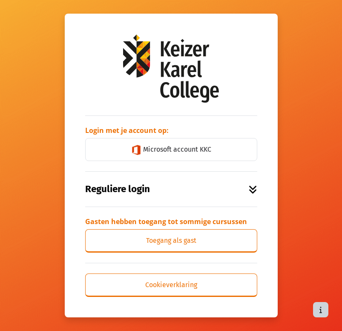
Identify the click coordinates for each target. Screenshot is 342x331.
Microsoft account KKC (171, 150)
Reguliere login (171, 189)
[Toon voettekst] (320, 309)
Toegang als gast (171, 240)
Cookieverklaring (171, 285)
